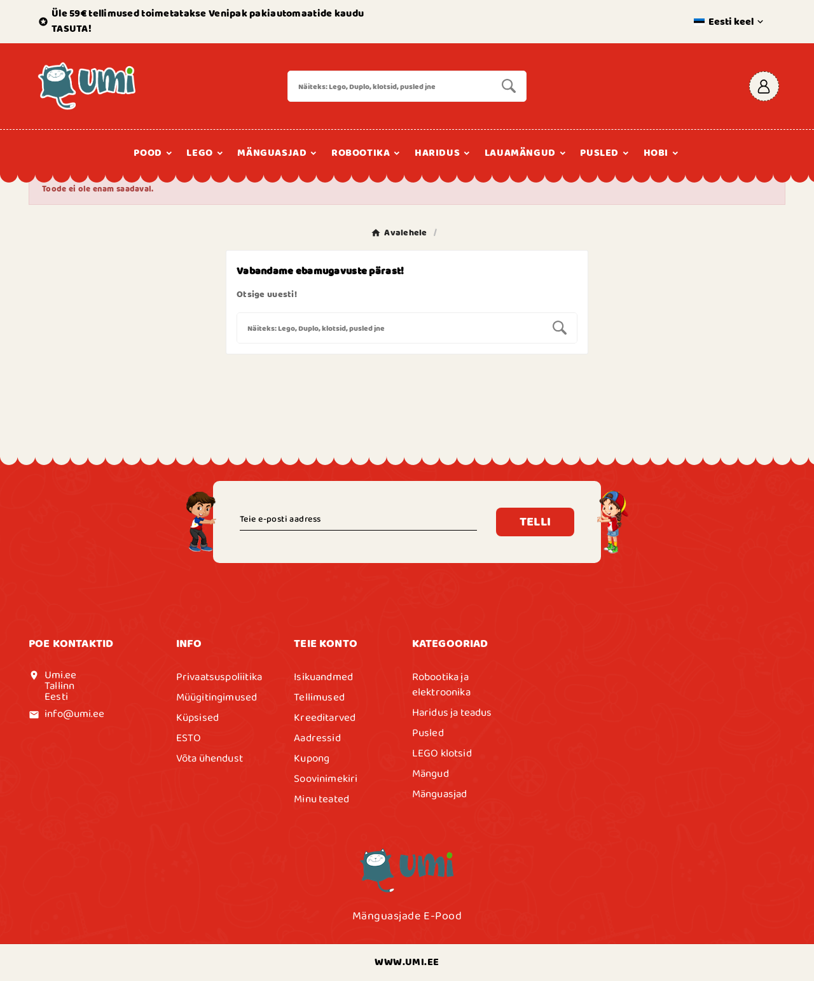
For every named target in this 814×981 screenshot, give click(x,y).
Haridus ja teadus (452, 712)
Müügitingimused (217, 697)
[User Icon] (764, 86)
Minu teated (321, 799)
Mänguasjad (439, 794)
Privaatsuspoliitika (219, 676)
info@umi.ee (74, 713)
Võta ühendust (209, 758)
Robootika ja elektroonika (441, 684)
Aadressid (317, 738)
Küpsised (197, 717)
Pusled (428, 732)
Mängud (430, 773)
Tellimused (319, 697)
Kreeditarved (324, 717)
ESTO (189, 738)
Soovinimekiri (325, 778)
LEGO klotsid (442, 753)
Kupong (311, 758)
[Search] (390, 86)
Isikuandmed (323, 676)
